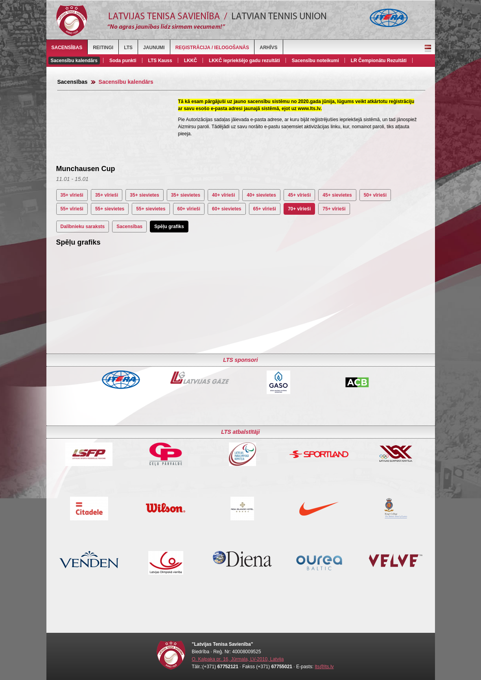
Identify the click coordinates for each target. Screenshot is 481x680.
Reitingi (103, 47)
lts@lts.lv (324, 666)
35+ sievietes (144, 195)
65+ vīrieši (264, 209)
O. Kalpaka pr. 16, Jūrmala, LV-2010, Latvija (238, 659)
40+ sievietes (261, 195)
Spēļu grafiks (169, 226)
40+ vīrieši (223, 195)
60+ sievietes (226, 209)
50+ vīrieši (375, 195)
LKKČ (190, 60)
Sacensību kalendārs (74, 60)
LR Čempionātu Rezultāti (379, 60)
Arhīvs (268, 47)
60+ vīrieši (188, 209)
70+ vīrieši (299, 209)
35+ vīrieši (72, 195)
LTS (128, 47)
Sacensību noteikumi (315, 60)
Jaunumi (154, 47)
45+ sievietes (337, 195)
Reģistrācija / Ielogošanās (212, 47)
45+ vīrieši (299, 195)
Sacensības (67, 47)
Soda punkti (122, 60)
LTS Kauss (160, 60)
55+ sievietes (109, 209)
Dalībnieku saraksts (83, 226)
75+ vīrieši (334, 209)
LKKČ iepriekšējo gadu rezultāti (244, 60)
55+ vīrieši (72, 209)
